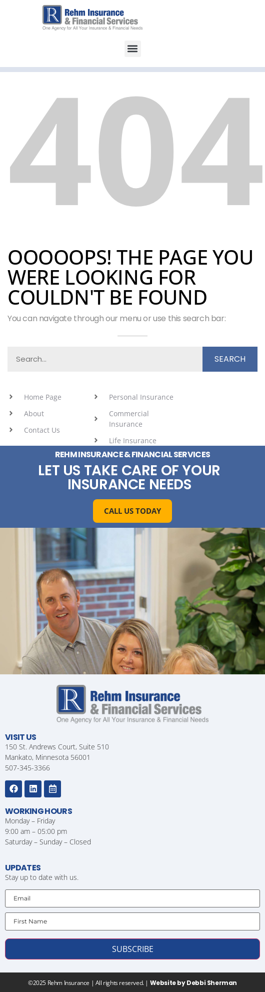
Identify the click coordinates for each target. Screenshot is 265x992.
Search (230, 359)
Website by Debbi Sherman (193, 982)
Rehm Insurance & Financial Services (132, 454)
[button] (132, 49)
